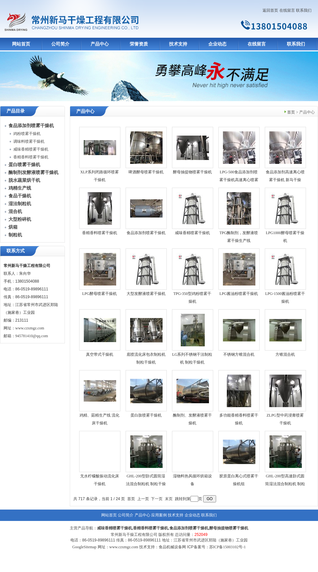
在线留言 (287, 10)
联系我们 (304, 10)
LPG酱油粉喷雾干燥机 (238, 293)
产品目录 (15, 111)
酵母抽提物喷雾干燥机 (192, 172)
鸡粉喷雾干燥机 (27, 133)
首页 (291, 112)
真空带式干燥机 (99, 354)
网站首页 (21, 44)
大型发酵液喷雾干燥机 (146, 293)
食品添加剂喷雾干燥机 (146, 233)
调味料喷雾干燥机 (28, 141)
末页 (169, 499)
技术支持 (178, 44)
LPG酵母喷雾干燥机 (99, 293)
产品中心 (100, 44)
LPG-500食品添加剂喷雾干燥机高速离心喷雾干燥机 (238, 180)
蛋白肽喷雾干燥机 (146, 415)
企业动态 (217, 44)
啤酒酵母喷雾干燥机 (146, 172)
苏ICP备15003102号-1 (227, 547)
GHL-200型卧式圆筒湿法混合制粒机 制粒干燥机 (146, 484)
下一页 (157, 499)
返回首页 (270, 10)
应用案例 (159, 515)
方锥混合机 (285, 354)
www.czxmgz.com (29, 328)
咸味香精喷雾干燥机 (30, 149)
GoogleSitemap (84, 547)
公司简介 (60, 44)
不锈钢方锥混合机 (238, 354)
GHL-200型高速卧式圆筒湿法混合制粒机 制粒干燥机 (285, 484)
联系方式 (15, 250)
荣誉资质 (139, 44)
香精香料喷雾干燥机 (30, 157)
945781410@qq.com (31, 336)
